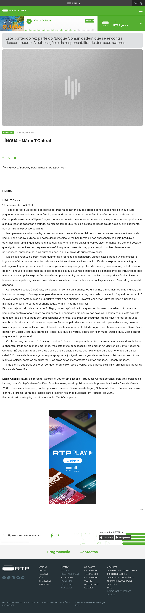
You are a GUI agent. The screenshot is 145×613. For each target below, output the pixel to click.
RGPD (109, 587)
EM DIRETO (66, 570)
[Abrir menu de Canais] (121, 23)
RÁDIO (41, 577)
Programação (58, 551)
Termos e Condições (58, 602)
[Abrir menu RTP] (72, 3)
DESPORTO (43, 570)
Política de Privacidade (13, 602)
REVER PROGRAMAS (70, 574)
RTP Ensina (44, 584)
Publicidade (8, 605)
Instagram (13, 578)
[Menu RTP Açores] (142, 11)
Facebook (4, 578)
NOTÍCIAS (43, 567)
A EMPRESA (112, 567)
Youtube (18, 578)
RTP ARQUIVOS (45, 581)
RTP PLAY (65, 567)
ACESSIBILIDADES (91, 584)
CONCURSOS (67, 577)
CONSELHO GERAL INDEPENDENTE (122, 570)
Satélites (88, 587)
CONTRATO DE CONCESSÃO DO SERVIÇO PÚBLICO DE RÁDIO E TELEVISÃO (120, 581)
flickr (23, 578)
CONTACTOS (89, 567)
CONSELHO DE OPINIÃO (117, 574)
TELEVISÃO (43, 574)
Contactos (89, 551)
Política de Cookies (37, 602)
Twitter (9, 578)
